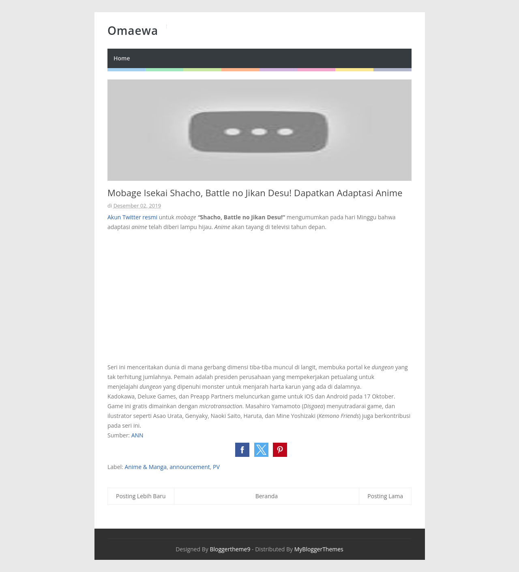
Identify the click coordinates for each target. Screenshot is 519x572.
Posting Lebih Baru (141, 496)
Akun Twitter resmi (132, 217)
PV (216, 467)
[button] (242, 450)
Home (122, 58)
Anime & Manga (145, 467)
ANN (137, 435)
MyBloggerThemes (318, 549)
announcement (189, 467)
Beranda (266, 496)
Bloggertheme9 (230, 549)
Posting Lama (385, 496)
